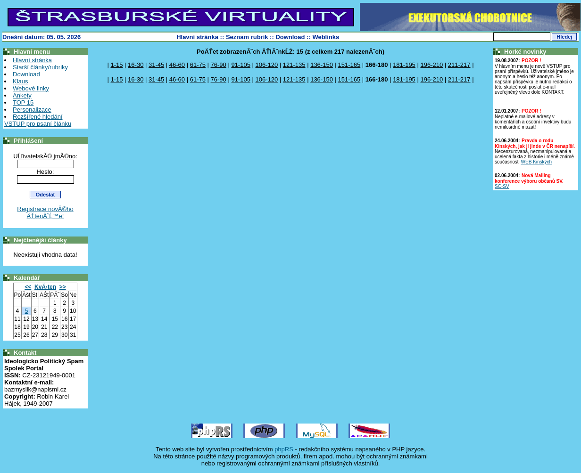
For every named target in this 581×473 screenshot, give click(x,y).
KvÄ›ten (45, 287)
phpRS (283, 449)
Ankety (22, 95)
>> (62, 287)
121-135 (294, 64)
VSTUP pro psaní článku (37, 123)
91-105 (240, 64)
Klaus (20, 81)
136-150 (321, 64)
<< (28, 287)
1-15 (116, 64)
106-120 (267, 64)
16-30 (135, 64)
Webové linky (31, 88)
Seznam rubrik (247, 37)
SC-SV (502, 186)
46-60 (177, 64)
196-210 (431, 64)
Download (290, 37)
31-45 (156, 64)
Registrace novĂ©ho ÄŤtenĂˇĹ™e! (45, 212)
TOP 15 (23, 102)
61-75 (198, 64)
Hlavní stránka (197, 37)
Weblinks (325, 37)
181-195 (404, 64)
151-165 (349, 64)
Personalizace (32, 109)
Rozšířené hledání (38, 116)
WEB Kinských (536, 161)
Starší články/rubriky (40, 67)
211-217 (459, 64)
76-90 (218, 64)
